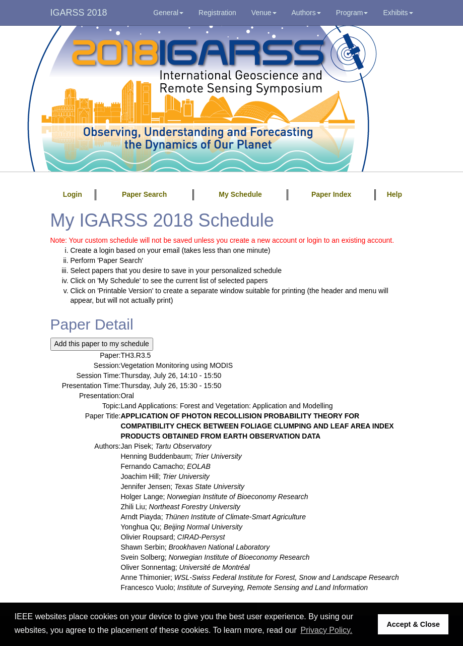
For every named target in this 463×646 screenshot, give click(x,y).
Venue (264, 13)
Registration (217, 13)
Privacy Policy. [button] (326, 630)
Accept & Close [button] (413, 624)
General (168, 13)
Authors (306, 13)
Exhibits (398, 13)
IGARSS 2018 (78, 13)
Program (352, 13)
